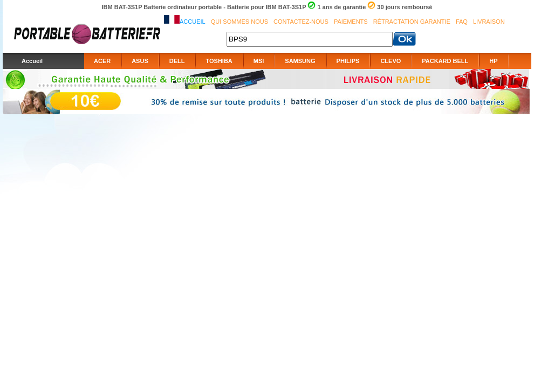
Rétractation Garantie (411, 21)
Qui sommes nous (239, 21)
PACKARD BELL (445, 61)
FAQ (462, 21)
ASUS (140, 61)
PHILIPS (348, 61)
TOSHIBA (219, 61)
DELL (177, 61)
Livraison (489, 21)
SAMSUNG (300, 61)
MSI (259, 61)
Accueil (193, 21)
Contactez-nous (300, 21)
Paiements (351, 21)
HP (493, 61)
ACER (102, 61)
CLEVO (390, 61)
